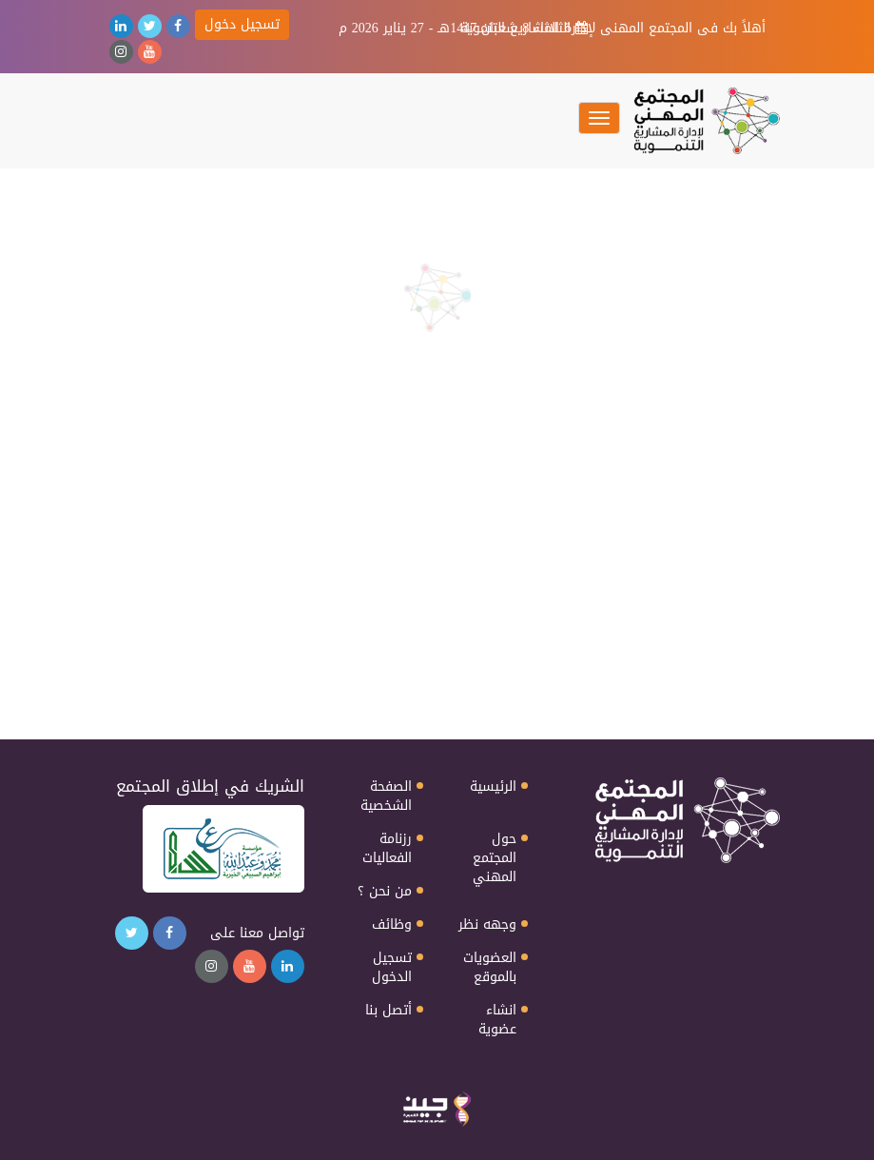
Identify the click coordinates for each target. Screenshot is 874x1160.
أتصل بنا (388, 1010)
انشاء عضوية (497, 1020)
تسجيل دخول (242, 24)
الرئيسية (493, 786)
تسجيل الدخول (392, 968)
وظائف (392, 924)
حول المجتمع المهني (494, 858)
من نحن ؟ (385, 891)
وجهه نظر (487, 924)
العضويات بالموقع (489, 968)
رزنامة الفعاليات (387, 849)
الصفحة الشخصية (386, 796)
